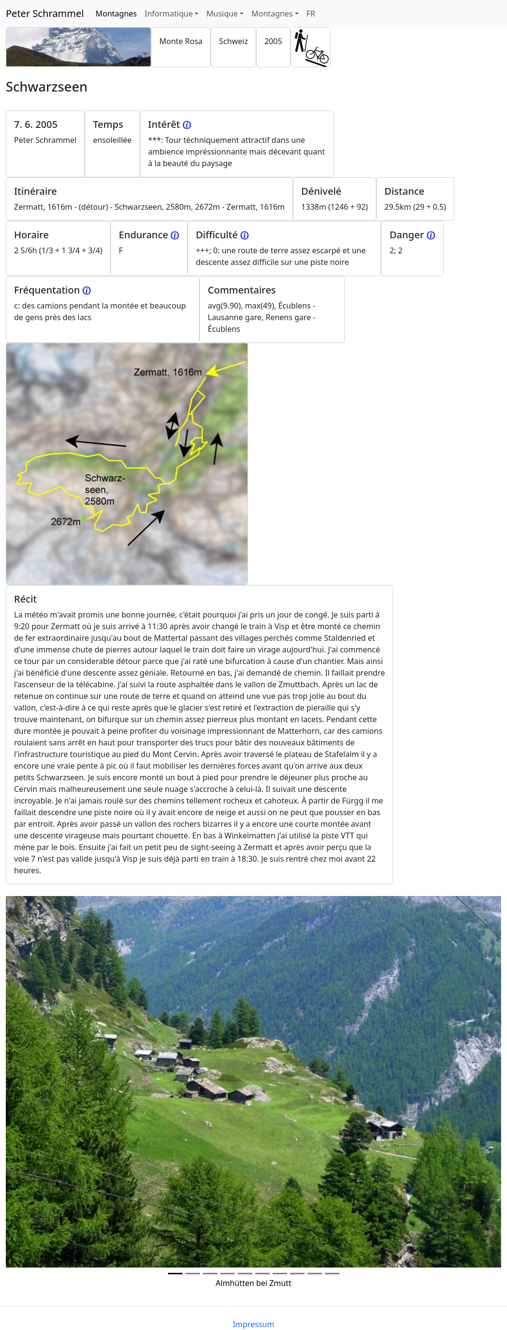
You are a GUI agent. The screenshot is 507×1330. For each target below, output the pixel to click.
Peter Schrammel (45, 13)
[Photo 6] (280, 1273)
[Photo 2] (210, 1273)
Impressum (254, 1324)
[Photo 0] (175, 1273)
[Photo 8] (314, 1273)
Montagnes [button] (271, 13)
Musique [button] (222, 13)
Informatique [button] (168, 13)
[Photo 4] (245, 1273)
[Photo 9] (332, 1273)
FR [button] (311, 13)
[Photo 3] (227, 1273)
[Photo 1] (192, 1273)
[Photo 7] (297, 1273)
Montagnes (117, 13)
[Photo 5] (262, 1273)
